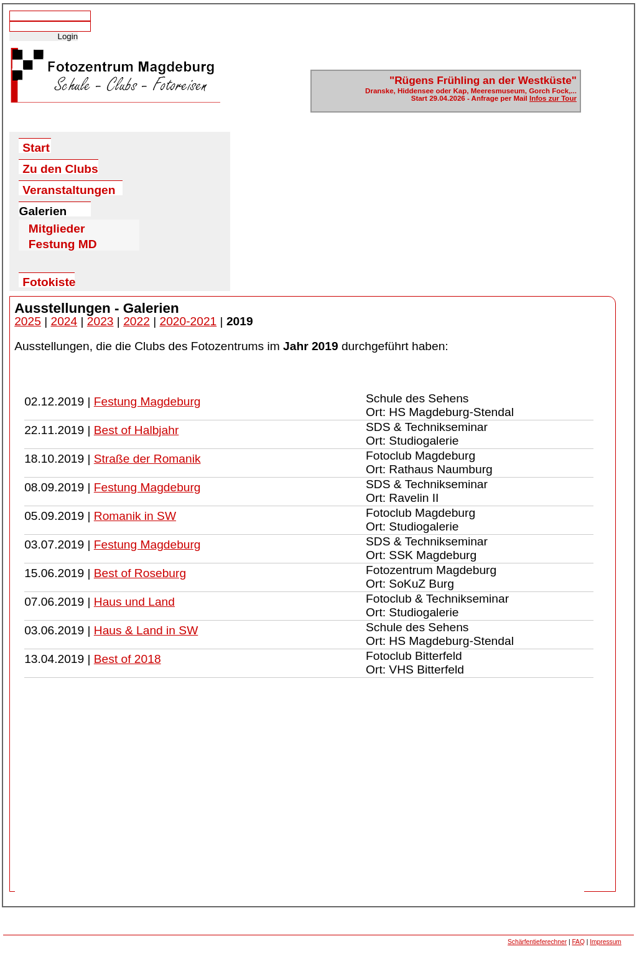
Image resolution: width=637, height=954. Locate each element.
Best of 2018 (127, 658)
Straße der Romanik (147, 458)
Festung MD (63, 242)
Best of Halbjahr (136, 430)
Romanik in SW (135, 515)
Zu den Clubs (60, 168)
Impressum (605, 941)
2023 (100, 321)
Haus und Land (134, 601)
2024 (63, 321)
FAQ (578, 941)
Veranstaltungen (68, 189)
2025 (27, 321)
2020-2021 (188, 321)
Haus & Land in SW (146, 630)
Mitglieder (57, 226)
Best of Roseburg (140, 573)
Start (36, 147)
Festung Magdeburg (147, 401)
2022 (136, 321)
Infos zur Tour (553, 98)
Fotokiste (48, 281)
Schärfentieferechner (537, 941)
